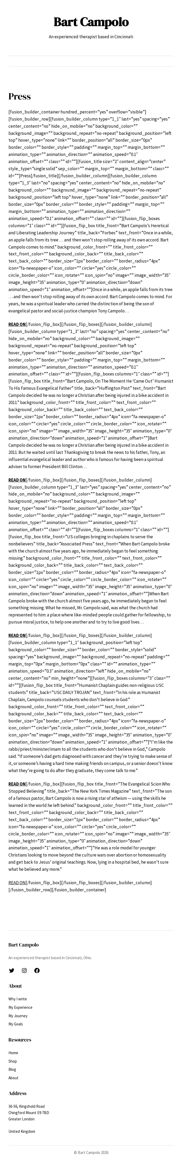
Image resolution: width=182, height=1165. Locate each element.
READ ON (17, 784)
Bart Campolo (91, 21)
